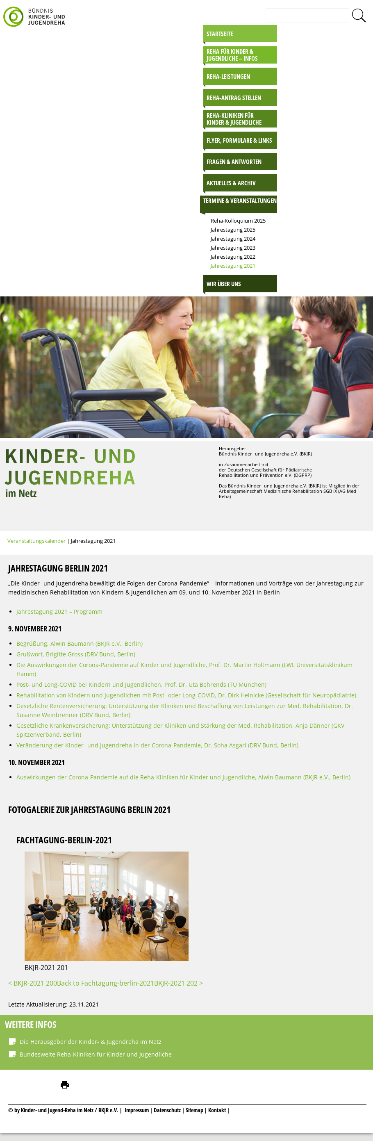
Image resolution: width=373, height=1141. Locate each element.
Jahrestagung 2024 (233, 238)
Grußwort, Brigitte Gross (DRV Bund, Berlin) (75, 654)
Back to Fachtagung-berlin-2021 (105, 983)
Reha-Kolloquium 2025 (238, 220)
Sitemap (194, 1110)
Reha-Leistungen (228, 76)
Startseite (220, 34)
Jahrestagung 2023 (233, 247)
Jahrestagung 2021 (233, 265)
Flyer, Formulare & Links (239, 140)
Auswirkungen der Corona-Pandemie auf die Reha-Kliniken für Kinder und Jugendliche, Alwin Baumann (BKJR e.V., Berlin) (183, 777)
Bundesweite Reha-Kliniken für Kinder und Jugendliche (96, 1054)
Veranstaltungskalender (36, 540)
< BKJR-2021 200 (32, 983)
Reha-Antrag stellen (234, 97)
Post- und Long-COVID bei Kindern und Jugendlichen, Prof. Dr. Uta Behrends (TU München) (141, 684)
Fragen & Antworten (234, 161)
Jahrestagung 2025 (233, 229)
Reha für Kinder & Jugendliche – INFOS (232, 54)
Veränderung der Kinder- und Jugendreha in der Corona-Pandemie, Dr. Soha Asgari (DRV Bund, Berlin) (157, 745)
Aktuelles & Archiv (231, 183)
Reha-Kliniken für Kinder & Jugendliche (234, 118)
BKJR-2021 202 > (178, 983)
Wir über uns (224, 284)
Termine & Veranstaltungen (240, 200)
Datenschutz (168, 1110)
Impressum (137, 1110)
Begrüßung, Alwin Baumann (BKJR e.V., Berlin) (79, 643)
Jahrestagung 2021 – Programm (59, 611)
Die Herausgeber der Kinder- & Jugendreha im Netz (90, 1041)
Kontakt (217, 1110)
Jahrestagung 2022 (233, 256)
